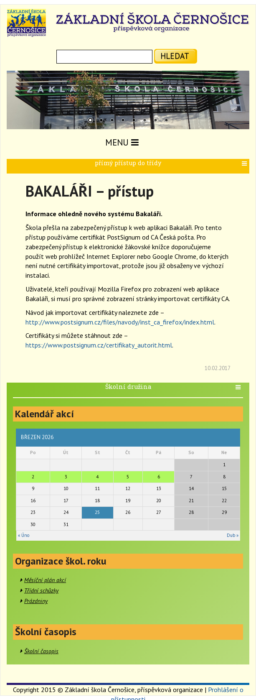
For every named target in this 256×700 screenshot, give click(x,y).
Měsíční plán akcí (45, 580)
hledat (174, 56)
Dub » (232, 535)
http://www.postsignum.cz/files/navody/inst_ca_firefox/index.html (119, 322)
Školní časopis (41, 651)
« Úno (23, 535)
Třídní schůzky (41, 590)
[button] (245, 164)
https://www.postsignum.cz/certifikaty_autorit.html (98, 345)
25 (97, 512)
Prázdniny (36, 601)
